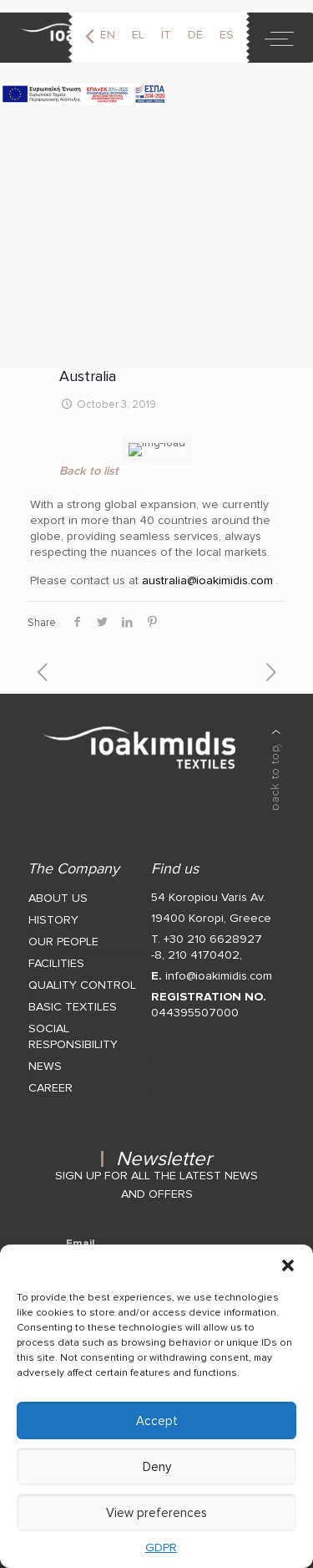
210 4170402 (204, 946)
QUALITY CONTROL (82, 976)
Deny (157, 1466)
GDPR (161, 1547)
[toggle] (279, 38)
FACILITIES (56, 954)
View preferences (156, 1512)
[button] (288, 1265)
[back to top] (276, 760)
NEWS (45, 1057)
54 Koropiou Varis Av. (208, 888)
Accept (157, 1420)
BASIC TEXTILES (72, 997)
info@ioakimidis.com (218, 967)
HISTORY (53, 911)
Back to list (89, 462)
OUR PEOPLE (63, 932)
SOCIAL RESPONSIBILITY (73, 1027)
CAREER (50, 1079)
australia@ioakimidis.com (207, 571)
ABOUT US (58, 889)
